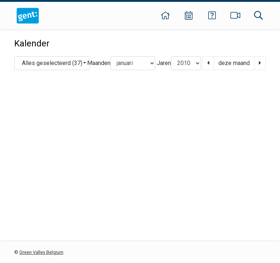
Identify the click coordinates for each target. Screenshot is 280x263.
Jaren (164, 63)
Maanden (98, 63)
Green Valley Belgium (41, 252)
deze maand (234, 63)
